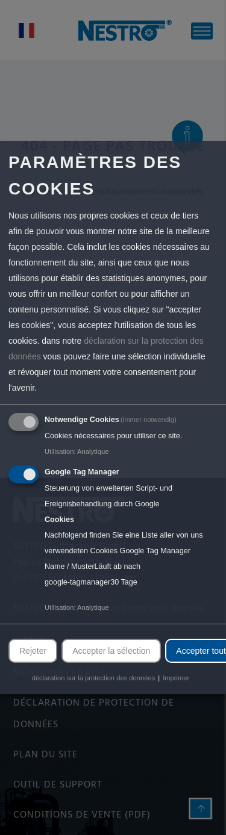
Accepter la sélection (111, 651)
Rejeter (32, 651)
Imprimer (176, 677)
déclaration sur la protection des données (93, 677)
